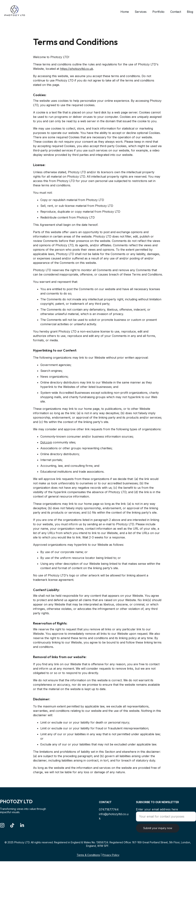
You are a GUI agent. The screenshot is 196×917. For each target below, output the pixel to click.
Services (141, 12)
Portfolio (158, 12)
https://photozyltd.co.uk (76, 84)
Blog (190, 12)
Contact (175, 12)
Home (124, 12)
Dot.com (46, 458)
